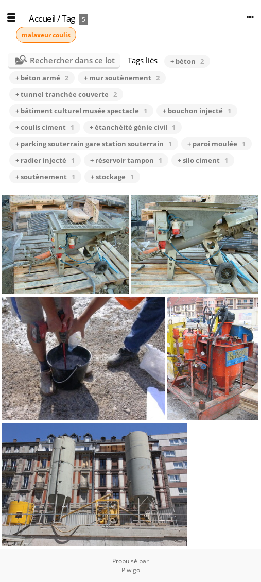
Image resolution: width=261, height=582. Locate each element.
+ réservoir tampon (126, 160)
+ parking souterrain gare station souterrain (93, 143)
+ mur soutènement (122, 77)
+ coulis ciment (44, 127)
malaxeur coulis (46, 34)
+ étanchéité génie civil (133, 127)
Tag (68, 18)
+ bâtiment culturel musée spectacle (81, 110)
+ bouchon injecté (197, 110)
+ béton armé (41, 77)
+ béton (187, 61)
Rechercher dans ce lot (72, 60)
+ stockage (112, 176)
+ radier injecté (45, 160)
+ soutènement (45, 176)
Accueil (42, 18)
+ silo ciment (203, 160)
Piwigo (130, 570)
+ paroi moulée (216, 143)
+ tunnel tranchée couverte (66, 94)
